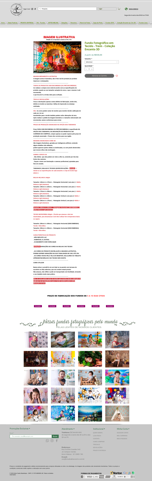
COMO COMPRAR (99, 441)
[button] (12, 23)
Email (11, 433)
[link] (119, 8)
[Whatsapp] (47, 440)
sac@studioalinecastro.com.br (73, 459)
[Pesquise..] (67, 8)
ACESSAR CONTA (122, 432)
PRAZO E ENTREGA (99, 450)
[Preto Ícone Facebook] (35, 9)
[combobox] (102, 62)
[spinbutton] (89, 69)
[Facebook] (57, 440)
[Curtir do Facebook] (102, 291)
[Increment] (92, 69)
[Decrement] (86, 69)
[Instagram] (52, 440)
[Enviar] (55, 436)
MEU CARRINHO (122, 435)
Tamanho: (88, 59)
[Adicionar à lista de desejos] (117, 76)
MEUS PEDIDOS (122, 438)
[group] (77, 312)
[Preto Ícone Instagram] (32, 9)
